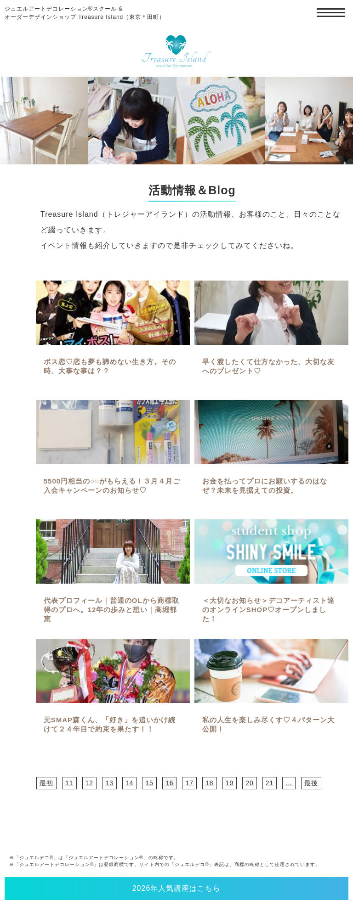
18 (209, 783)
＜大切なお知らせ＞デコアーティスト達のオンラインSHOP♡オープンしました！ (268, 609)
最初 (46, 783)
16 (169, 783)
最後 (311, 783)
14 (129, 783)
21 (270, 783)
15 (149, 783)
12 (89, 783)
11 (69, 783)
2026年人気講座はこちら (176, 888)
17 (189, 783)
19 (230, 783)
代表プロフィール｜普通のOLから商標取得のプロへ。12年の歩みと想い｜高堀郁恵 (111, 609)
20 (249, 783)
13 (109, 783)
